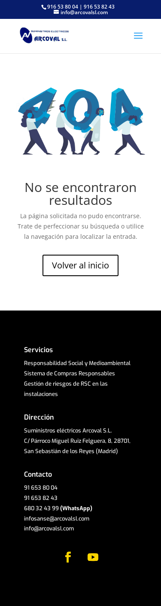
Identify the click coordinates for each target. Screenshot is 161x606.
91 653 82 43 (41, 498)
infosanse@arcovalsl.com (56, 518)
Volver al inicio (80, 265)
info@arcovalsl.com (49, 528)
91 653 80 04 (41, 487)
